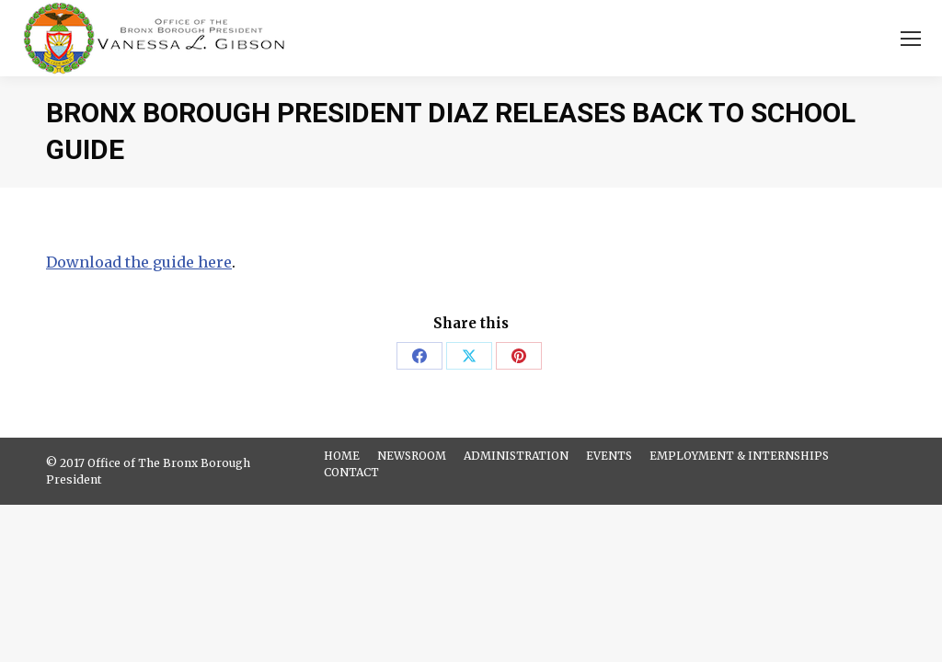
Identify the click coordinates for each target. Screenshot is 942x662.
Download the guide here (139, 262)
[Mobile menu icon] (911, 38)
